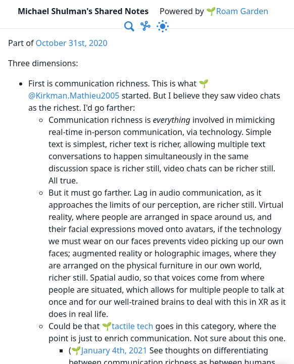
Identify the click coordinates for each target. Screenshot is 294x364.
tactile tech (132, 326)
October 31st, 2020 (72, 43)
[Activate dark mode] (162, 26)
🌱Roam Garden (237, 11)
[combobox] (129, 26)
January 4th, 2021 (114, 350)
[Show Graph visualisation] (145, 26)
